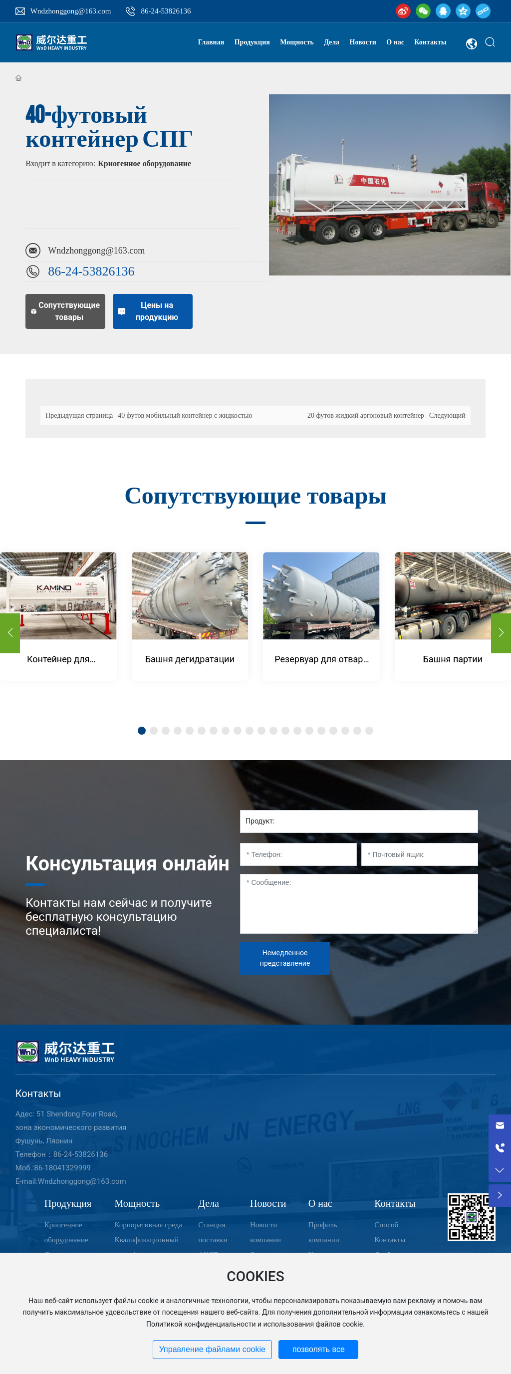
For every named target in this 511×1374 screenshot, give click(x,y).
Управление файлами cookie (212, 1349)
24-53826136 (100, 271)
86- (56, 271)
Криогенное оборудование (144, 163)
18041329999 (67, 1167)
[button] (501, 633)
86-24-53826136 (166, 11)
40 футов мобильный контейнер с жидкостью (185, 415)
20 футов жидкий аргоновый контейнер (365, 415)
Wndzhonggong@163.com (70, 11)
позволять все (318, 1349)
